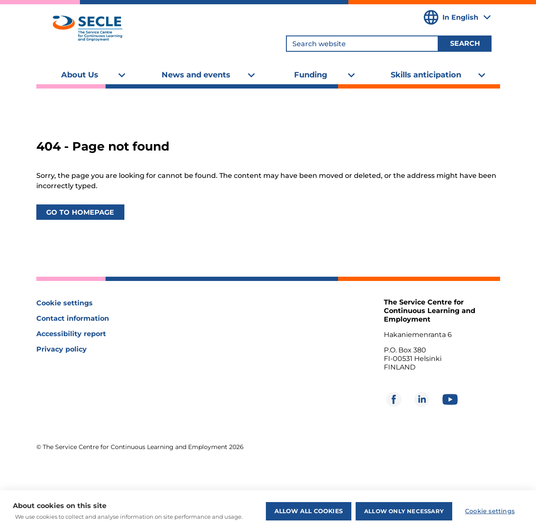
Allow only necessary (404, 511)
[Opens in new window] (393, 399)
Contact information (72, 318)
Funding (310, 75)
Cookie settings (64, 303)
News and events (196, 75)
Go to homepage (80, 212)
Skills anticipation (426, 75)
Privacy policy (61, 349)
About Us (79, 75)
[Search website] (362, 43)
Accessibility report (71, 334)
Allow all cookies (308, 511)
